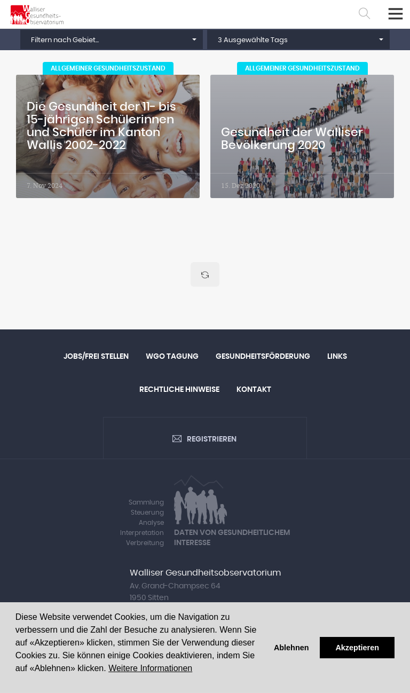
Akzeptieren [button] (357, 647)
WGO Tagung (172, 356)
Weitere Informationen (150, 668)
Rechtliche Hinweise (179, 389)
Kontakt (253, 389)
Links (337, 356)
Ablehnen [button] (291, 647)
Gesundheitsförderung (263, 356)
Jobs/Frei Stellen (96, 356)
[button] (111, 39)
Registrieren (211, 440)
